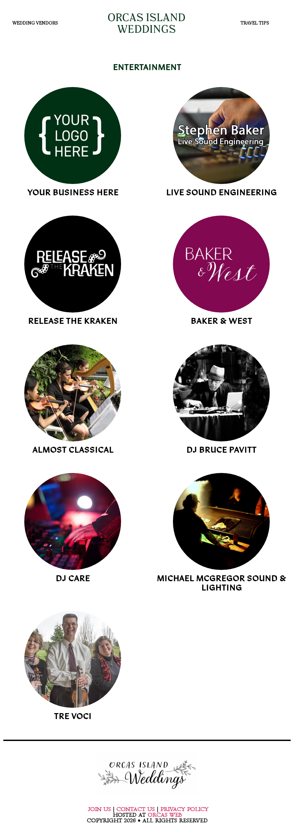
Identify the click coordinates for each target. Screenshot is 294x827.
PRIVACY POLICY (184, 809)
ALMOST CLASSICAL (72, 451)
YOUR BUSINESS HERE (72, 193)
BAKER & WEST (221, 322)
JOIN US (99, 809)
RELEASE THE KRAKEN (72, 322)
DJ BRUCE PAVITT (221, 451)
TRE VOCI (72, 717)
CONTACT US (135, 809)
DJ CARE (73, 579)
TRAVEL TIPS (256, 23)
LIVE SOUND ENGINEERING (221, 193)
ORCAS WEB (165, 815)
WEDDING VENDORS (36, 23)
